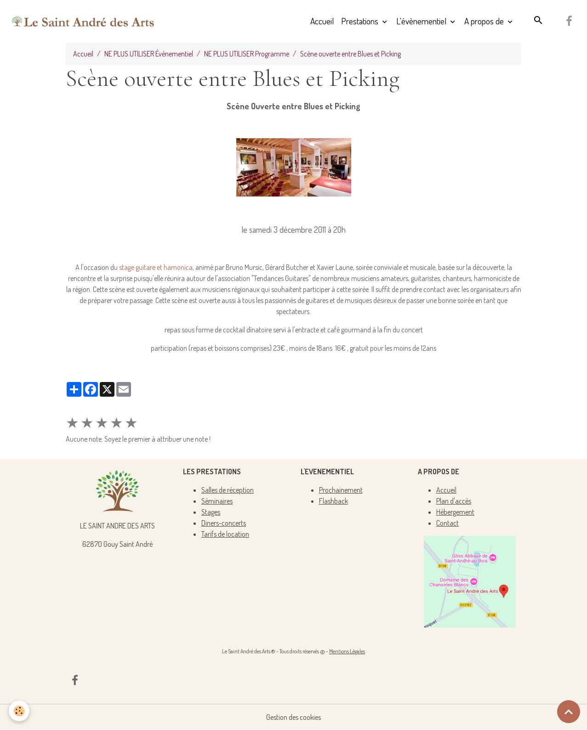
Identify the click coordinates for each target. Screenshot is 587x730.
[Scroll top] (568, 711)
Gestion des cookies (293, 717)
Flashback (333, 500)
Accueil (322, 21)
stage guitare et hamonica (156, 267)
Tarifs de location (225, 534)
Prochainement (341, 489)
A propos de (485, 21)
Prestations (360, 21)
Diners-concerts (223, 523)
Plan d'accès (453, 500)
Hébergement (455, 512)
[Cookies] (19, 711)
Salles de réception (227, 489)
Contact (447, 523)
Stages (210, 512)
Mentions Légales (347, 651)
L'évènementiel (422, 21)
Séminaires (217, 500)
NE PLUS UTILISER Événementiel (148, 53)
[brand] (83, 21)
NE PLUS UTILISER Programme (246, 53)
